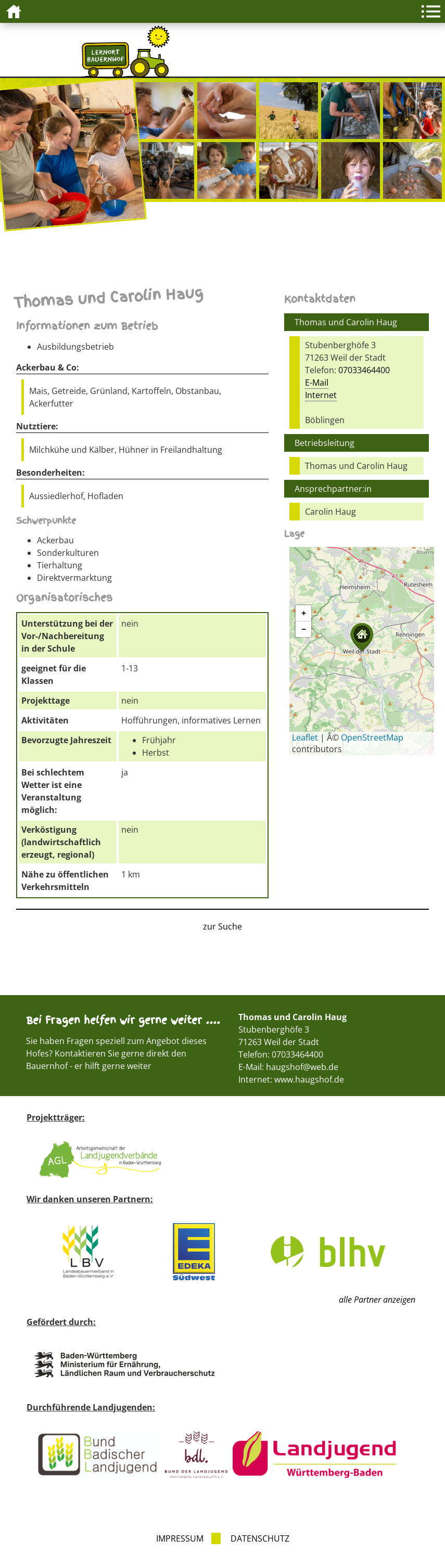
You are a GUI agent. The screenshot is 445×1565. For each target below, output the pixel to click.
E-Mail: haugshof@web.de (288, 1067)
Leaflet (305, 737)
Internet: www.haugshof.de (291, 1079)
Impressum (180, 1538)
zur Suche (222, 926)
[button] (361, 637)
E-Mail (316, 382)
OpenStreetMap (372, 737)
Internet (321, 395)
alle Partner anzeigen (377, 1299)
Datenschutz (260, 1538)
